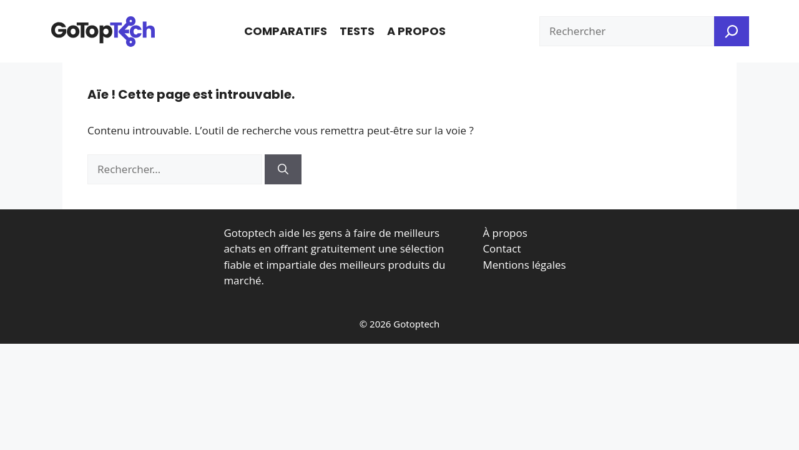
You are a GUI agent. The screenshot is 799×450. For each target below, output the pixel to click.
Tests (357, 31)
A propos (416, 31)
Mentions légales (524, 265)
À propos (505, 233)
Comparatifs (285, 31)
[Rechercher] (283, 169)
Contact (502, 248)
